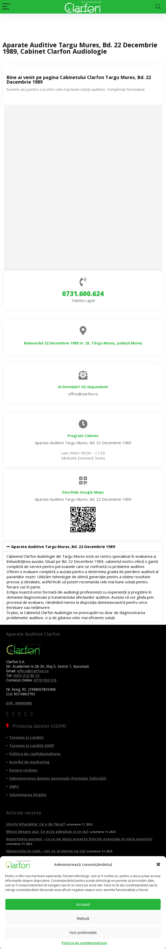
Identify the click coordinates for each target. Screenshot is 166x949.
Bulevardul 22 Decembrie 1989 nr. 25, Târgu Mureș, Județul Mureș (83, 343)
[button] (158, 864)
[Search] (158, 7)
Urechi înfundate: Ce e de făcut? (35, 824)
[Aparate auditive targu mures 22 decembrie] (83, 188)
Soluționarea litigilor (28, 794)
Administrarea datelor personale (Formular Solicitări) (57, 778)
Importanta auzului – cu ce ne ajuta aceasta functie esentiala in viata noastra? (79, 838)
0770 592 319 (45, 680)
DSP (9, 703)
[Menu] (6, 7)
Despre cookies (23, 770)
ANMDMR (23, 703)
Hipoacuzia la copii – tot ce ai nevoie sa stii (45, 850)
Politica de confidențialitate (84, 943)
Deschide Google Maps (83, 492)
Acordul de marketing (29, 762)
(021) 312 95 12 (26, 675)
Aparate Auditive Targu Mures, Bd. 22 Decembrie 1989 (63, 546)
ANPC (14, 786)
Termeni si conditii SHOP (31, 745)
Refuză (83, 918)
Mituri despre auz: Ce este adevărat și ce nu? (47, 831)
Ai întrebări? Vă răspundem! (83, 386)
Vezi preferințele (83, 932)
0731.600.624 (83, 293)
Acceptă (83, 904)
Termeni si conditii (26, 737)
